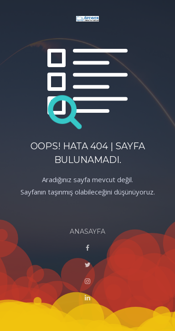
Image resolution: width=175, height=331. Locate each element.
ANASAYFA (87, 231)
